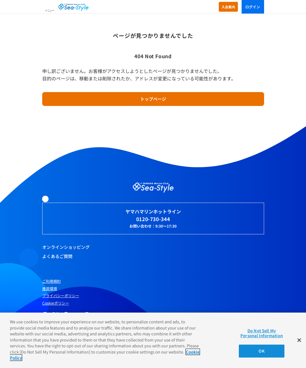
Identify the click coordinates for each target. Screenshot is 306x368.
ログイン (252, 6)
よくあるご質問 (57, 256)
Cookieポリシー (55, 303)
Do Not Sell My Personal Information (261, 333)
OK (261, 351)
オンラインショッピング (66, 247)
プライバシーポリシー (60, 295)
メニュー (50, 10)
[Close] (299, 340)
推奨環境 (49, 288)
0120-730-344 (153, 219)
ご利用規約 (51, 281)
